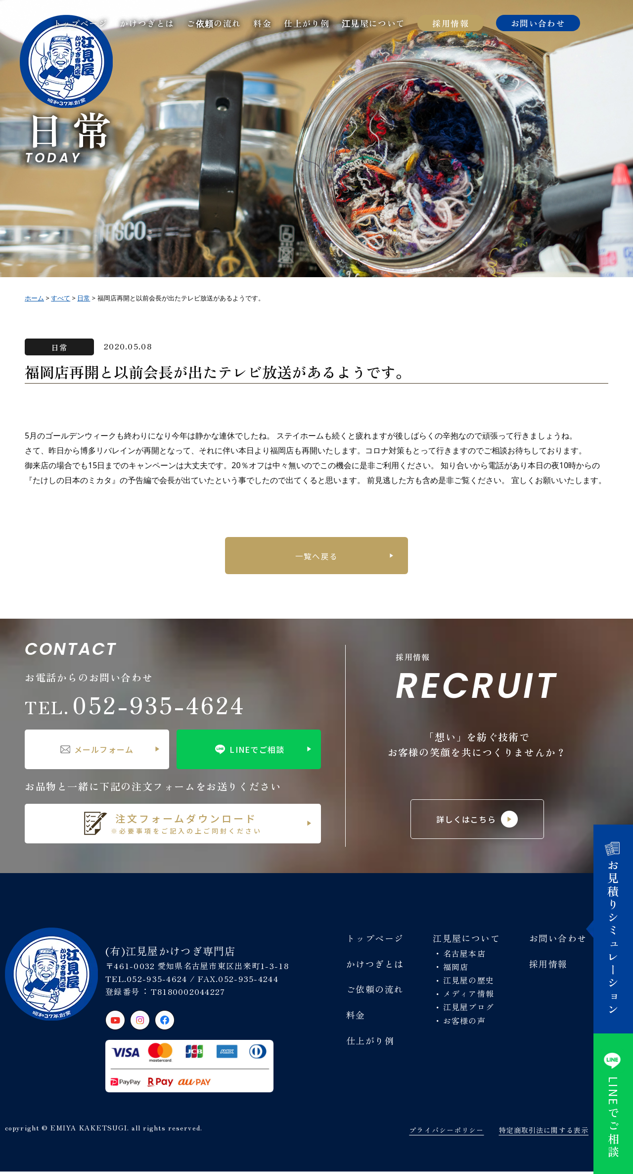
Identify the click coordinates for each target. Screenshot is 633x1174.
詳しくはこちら (477, 821)
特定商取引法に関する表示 (543, 1132)
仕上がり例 (306, 23)
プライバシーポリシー (446, 1132)
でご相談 (613, 1103)
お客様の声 (464, 1023)
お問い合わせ (538, 23)
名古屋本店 (464, 956)
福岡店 (456, 969)
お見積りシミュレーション (613, 929)
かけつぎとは (147, 23)
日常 (59, 347)
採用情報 (450, 23)
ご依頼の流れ (213, 23)
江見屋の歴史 (469, 982)
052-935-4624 (135, 706)
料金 (262, 23)
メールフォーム (97, 752)
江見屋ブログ (469, 1009)
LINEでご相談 (248, 751)
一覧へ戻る (316, 557)
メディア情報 (469, 996)
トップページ (80, 23)
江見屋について (374, 23)
